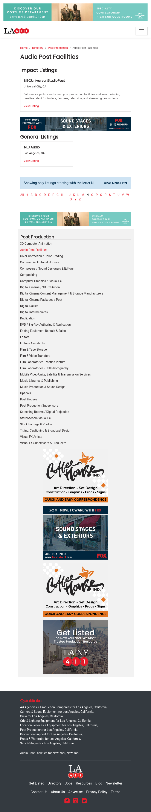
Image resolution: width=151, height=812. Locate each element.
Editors (25, 337)
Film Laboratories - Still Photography (44, 368)
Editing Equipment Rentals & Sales (43, 331)
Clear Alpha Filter (115, 183)
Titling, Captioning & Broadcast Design (45, 430)
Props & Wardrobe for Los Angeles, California (50, 738)
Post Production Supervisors (39, 405)
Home (24, 47)
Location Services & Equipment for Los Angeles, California (59, 725)
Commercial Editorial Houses (39, 262)
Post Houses (28, 399)
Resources (84, 783)
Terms (115, 792)
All (22, 195)
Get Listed (36, 783)
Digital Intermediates (34, 312)
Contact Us (39, 792)
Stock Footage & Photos (36, 424)
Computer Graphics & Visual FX (41, 281)
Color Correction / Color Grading (41, 256)
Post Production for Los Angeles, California (49, 729)
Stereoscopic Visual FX (35, 418)
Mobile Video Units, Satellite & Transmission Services (55, 374)
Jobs (68, 783)
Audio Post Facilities (33, 250)
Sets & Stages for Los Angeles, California (47, 743)
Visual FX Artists (31, 436)
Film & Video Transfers (35, 355)
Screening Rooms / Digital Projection (44, 412)
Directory (37, 47)
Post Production (58, 47)
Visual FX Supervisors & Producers (43, 443)
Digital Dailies (29, 306)
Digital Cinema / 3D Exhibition (40, 287)
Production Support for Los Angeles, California (51, 734)
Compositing (28, 274)
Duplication (27, 318)
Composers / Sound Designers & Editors (47, 268)
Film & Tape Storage (33, 349)
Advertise (75, 792)
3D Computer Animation (36, 243)
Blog (98, 783)
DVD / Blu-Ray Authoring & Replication (45, 324)
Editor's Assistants (32, 343)
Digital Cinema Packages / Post (41, 299)
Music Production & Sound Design (43, 387)
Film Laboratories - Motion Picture (43, 362)
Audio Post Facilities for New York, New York (49, 753)
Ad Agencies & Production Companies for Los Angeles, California (63, 707)
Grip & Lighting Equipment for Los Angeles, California (55, 720)
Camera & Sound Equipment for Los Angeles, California (56, 711)
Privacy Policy (96, 792)
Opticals (25, 393)
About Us (58, 792)
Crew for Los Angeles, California (41, 716)
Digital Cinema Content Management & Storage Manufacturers (62, 293)
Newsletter (114, 783)
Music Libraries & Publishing (39, 380)
